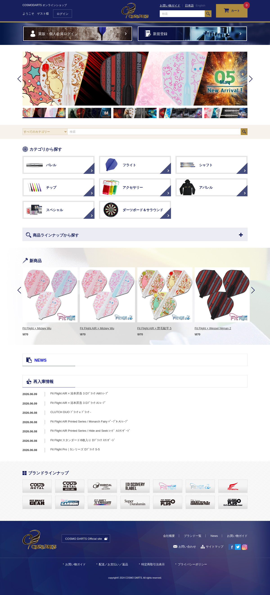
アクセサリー (133, 187)
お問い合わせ (184, 546)
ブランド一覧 (192, 535)
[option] (135, 79)
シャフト (206, 165)
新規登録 (160, 34)
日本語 (189, 5)
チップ (51, 187)
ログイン (62, 13)
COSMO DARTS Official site (83, 538)
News (214, 535)
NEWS (40, 360)
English (200, 5)
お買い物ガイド (170, 5)
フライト (129, 165)
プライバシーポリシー (192, 564)
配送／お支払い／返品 (113, 564)
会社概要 (169, 535)
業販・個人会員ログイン (58, 34)
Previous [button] (19, 85)
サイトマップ (212, 546)
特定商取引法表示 (153, 564)
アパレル (206, 187)
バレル (51, 165)
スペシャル (54, 210)
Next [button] (250, 85)
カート (232, 10)
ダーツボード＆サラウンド (143, 210)
